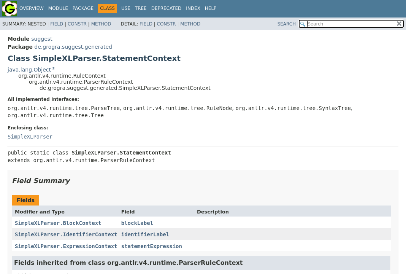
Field (56, 24)
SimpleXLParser (30, 137)
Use (125, 8)
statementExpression (151, 246)
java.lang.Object (29, 70)
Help (211, 8)
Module (58, 8)
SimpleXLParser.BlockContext (58, 223)
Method (101, 24)
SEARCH (287, 24)
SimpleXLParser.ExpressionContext (66, 246)
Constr (77, 24)
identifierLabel (145, 234)
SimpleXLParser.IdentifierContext (66, 234)
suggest (41, 39)
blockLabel (137, 223)
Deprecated (166, 8)
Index (193, 8)
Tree (141, 8)
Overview (31, 8)
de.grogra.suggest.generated (73, 47)
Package (83, 8)
